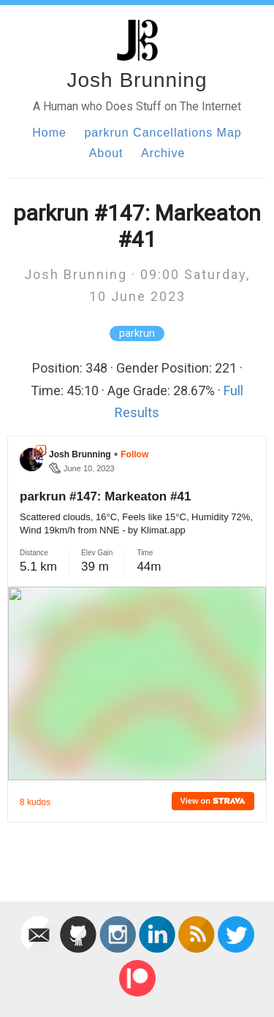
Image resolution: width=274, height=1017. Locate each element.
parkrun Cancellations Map (162, 132)
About (106, 153)
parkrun (137, 333)
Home (49, 132)
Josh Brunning (136, 80)
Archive (163, 153)
